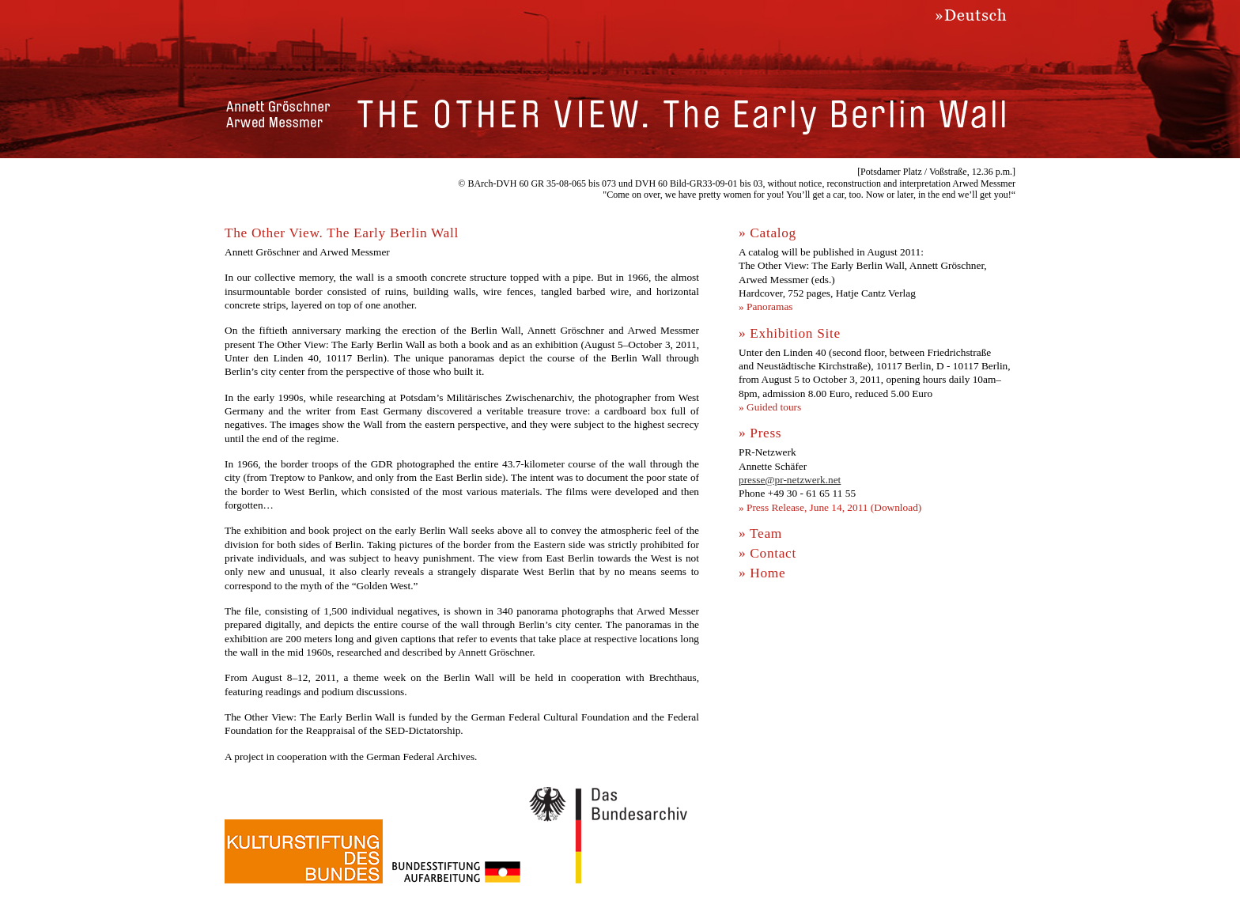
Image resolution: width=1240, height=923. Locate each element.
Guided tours (774, 407)
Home (767, 573)
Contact (773, 553)
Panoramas (769, 306)
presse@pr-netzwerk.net (790, 480)
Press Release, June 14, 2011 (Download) (834, 507)
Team (766, 533)
